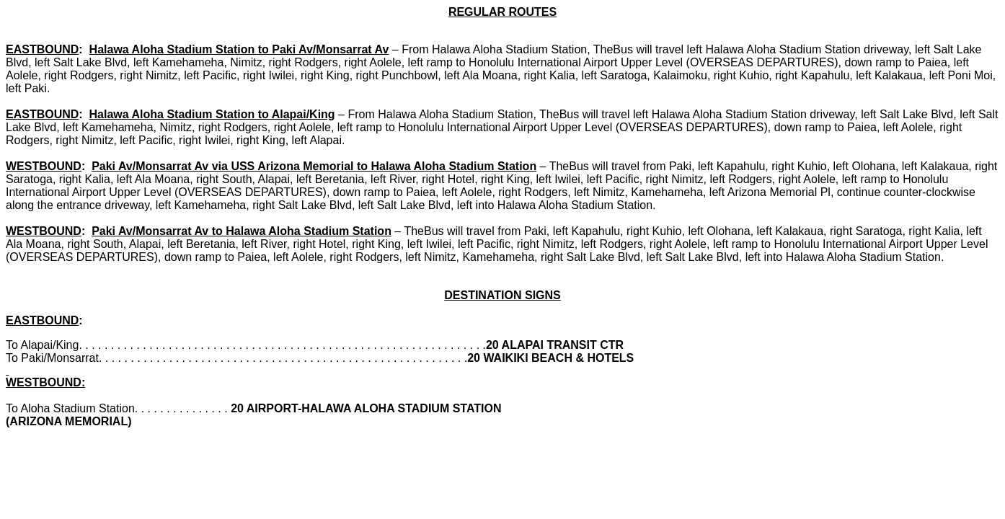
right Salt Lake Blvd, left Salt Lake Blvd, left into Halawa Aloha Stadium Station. (453, 205)
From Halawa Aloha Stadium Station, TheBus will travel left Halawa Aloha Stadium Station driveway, (656, 49)
